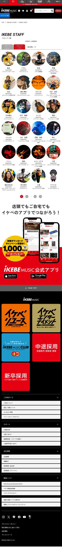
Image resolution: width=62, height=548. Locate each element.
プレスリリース (7, 536)
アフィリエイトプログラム (11, 418)
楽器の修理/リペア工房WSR (12, 501)
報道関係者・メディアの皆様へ (13, 440)
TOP (3, 23)
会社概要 (6, 458)
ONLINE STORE (12, 23)
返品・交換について (9, 409)
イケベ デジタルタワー (10, 494)
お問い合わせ (7, 436)
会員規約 (5, 532)
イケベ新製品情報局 (9, 490)
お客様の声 (7, 431)
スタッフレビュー (7, 48)
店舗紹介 (6, 462)
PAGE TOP (32, 289)
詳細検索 (58, 11)
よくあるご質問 (8, 413)
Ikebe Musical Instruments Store (13, 485)
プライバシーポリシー (9, 525)
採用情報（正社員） (9, 467)
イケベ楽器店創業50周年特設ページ (31, 5)
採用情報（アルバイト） (11, 472)
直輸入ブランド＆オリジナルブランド (14, 506)
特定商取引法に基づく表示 (11, 529)
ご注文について (8, 404)
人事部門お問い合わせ (10, 445)
